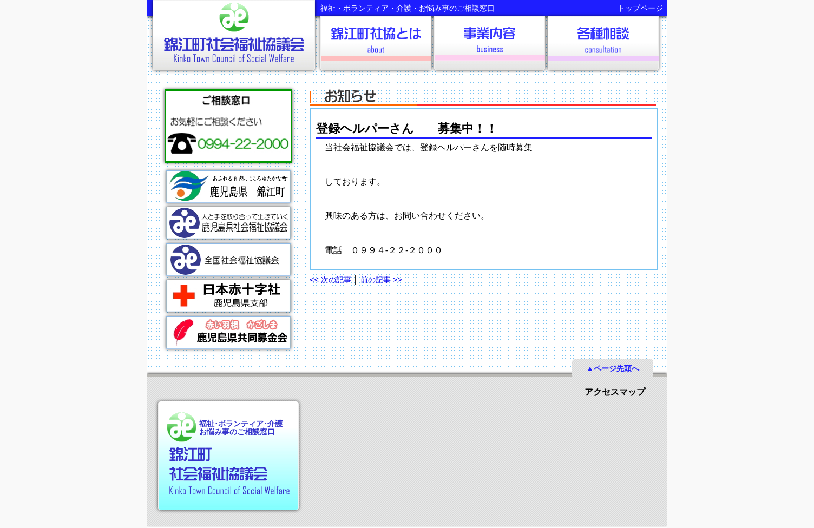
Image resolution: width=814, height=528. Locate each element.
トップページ (640, 8)
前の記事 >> (381, 279)
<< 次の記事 (330, 279)
